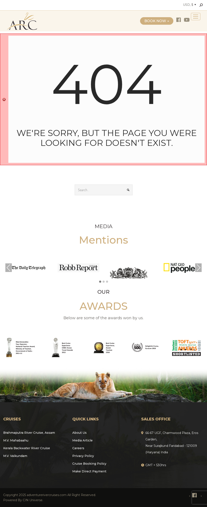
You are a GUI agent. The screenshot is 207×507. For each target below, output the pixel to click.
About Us (79, 433)
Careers (78, 448)
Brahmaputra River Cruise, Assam (29, 433)
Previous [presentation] (8, 268)
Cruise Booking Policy (89, 464)
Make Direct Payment (89, 471)
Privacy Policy (83, 456)
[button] (100, 282)
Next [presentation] (198, 268)
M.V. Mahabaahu (15, 440)
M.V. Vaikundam (15, 456)
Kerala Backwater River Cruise (26, 448)
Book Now (156, 21)
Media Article (82, 440)
